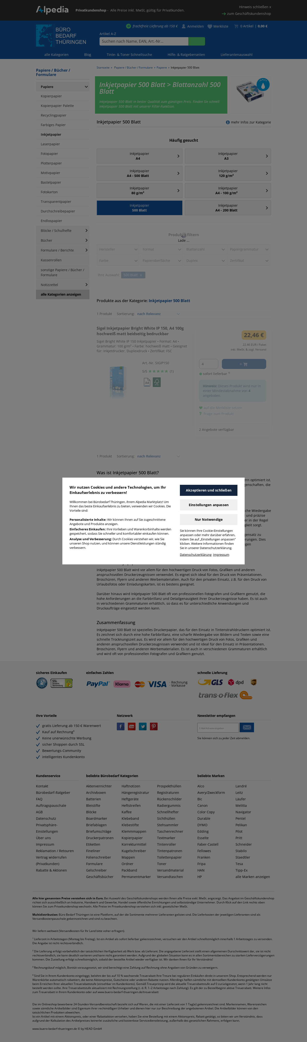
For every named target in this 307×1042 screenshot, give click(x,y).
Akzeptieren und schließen (208, 490)
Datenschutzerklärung (196, 555)
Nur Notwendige (209, 519)
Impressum (221, 555)
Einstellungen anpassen (209, 505)
